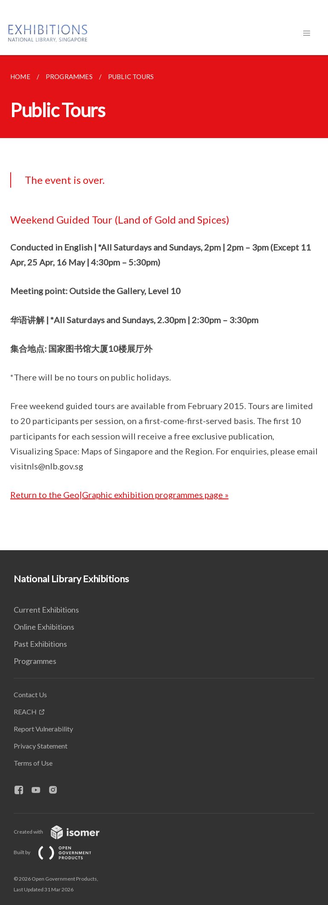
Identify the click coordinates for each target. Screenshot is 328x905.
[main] (164, 302)
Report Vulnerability (43, 729)
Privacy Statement (40, 746)
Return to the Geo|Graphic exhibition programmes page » (119, 494)
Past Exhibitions (40, 644)
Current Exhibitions (46, 609)
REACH (25, 711)
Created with (63, 831)
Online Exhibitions (44, 626)
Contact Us (30, 694)
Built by (59, 852)
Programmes (35, 661)
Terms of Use (33, 763)
